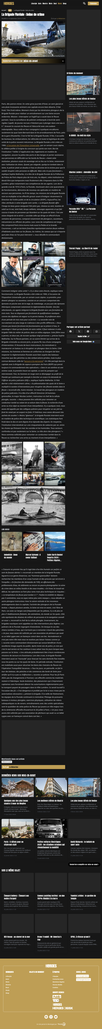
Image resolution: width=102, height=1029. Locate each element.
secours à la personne (33, 361)
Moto (50, 3)
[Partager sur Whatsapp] (97, 331)
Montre (45, 3)
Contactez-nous (58, 979)
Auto (39, 3)
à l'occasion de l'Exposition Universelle (23, 145)
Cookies (55, 987)
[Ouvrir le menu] (84, 3)
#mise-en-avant (6, 762)
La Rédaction (61, 18)
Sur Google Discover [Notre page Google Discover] (83, 980)
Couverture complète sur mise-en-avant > (84, 864)
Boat (55, 3)
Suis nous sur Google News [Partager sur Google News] (83, 341)
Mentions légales (58, 982)
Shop (64, 3)
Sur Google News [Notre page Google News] (82, 976)
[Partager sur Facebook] (70, 331)
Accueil (4, 10)
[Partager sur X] (79, 331)
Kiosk (60, 3)
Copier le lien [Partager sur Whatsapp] (83, 336)
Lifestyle (34, 3)
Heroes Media (57, 985)
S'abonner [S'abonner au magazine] (93, 3)
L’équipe (55, 976)
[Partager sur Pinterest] (88, 331)
